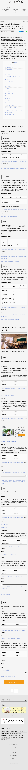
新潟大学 (8, 91)
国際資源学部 (8, 67)
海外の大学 (11, 735)
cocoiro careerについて (13, 744)
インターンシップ (17, 735)
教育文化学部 (8, 69)
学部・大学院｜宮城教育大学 (7, 396)
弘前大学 (8, 86)
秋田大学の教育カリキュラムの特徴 (13, 110)
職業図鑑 (7, 731)
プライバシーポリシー (13, 755)
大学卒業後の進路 (9, 114)
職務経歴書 (15, 737)
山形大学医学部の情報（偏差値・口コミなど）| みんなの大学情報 (13, 658)
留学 (20, 733)
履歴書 (2, 733)
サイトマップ (13, 761)
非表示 (15, 62)
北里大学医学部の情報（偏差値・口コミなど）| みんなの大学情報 (13, 630)
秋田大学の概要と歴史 (10, 107)
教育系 (7, 79)
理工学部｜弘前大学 (5, 594)
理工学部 (8, 74)
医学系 (7, 98)
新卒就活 (7, 733)
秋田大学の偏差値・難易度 (11, 65)
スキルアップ (8, 6)
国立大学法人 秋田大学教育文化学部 (9, 216)
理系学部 (3, 739)
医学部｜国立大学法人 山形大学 (8, 676)
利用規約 (13, 758)
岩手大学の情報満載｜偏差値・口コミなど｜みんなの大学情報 (12, 418)
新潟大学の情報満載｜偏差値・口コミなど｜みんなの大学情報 (12, 517)
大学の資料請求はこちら (14, 682)
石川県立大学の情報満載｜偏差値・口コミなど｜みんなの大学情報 (13, 546)
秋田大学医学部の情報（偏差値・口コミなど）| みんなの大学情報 (13, 249)
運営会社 (13, 749)
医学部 (7, 72)
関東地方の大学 (4, 735)
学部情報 (16, 733)
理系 (7, 88)
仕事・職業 (15, 9)
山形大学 (8, 103)
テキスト (7, 739)
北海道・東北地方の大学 (5, 31)
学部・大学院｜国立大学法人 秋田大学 (10, 261)
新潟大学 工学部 (4, 524)
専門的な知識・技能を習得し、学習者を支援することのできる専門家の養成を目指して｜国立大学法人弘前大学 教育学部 (14, 481)
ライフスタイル (5, 9)
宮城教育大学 (9, 81)
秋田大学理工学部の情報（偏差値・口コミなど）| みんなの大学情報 (13, 307)
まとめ (6, 117)
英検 (22, 735)
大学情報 (12, 31)
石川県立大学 (9, 93)
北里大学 (8, 100)
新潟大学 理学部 (4, 527)
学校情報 (24, 9)
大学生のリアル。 (23, 731)
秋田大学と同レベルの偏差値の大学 (12, 76)
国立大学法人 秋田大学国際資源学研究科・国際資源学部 (13, 168)
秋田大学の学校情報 (9, 105)
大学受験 (3, 731)
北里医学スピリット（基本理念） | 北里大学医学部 (12, 638)
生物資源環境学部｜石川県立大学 (8, 554)
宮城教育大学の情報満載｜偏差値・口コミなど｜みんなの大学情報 (13, 388)
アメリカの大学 (4, 737)
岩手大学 (8, 84)
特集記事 (17, 731)
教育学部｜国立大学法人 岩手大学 (8, 441)
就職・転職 (14, 13)
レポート (10, 737)
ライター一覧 (13, 747)
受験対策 (11, 733)
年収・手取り (21, 737)
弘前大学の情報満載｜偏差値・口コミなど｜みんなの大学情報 (12, 462)
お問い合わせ (13, 752)
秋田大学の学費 (9, 112)
